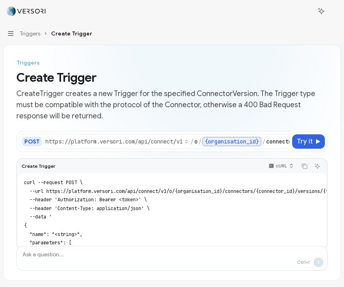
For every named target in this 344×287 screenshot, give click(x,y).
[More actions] (334, 11)
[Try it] (308, 141)
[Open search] (306, 11)
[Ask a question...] (172, 258)
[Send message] (318, 262)
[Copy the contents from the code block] (304, 166)
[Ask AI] (317, 166)
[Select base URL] (117, 141)
